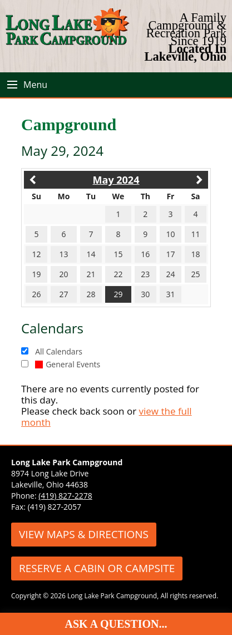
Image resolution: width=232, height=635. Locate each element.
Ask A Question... (116, 624)
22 (117, 274)
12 (36, 254)
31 (170, 294)
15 (117, 254)
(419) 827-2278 (65, 495)
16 (145, 254)
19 (36, 274)
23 (145, 274)
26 (36, 294)
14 (91, 254)
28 (91, 294)
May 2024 (116, 179)
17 (170, 254)
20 (64, 274)
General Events (67, 364)
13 (64, 254)
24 (170, 274)
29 (117, 294)
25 (195, 274)
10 (170, 234)
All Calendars (58, 351)
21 (91, 274)
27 (64, 294)
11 (195, 234)
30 (145, 294)
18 (195, 254)
